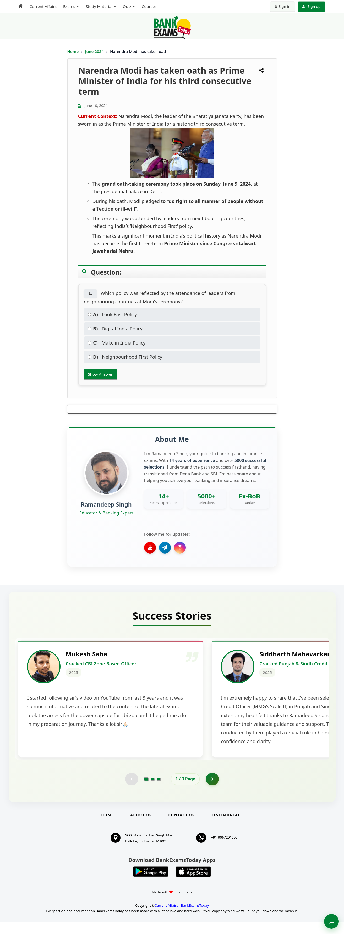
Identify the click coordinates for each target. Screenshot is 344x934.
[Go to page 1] (146, 790)
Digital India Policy (115, 328)
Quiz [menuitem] (127, 6)
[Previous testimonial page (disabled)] (131, 790)
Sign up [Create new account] (311, 6)
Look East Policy (112, 314)
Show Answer (100, 374)
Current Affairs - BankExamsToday (182, 917)
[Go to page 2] (152, 790)
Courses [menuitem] (149, 6)
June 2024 (95, 51)
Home (73, 51)
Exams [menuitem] (69, 6)
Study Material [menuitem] (99, 6)
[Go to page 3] (159, 790)
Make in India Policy (117, 343)
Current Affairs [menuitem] (43, 6)
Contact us (181, 826)
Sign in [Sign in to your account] (282, 6)
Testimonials (227, 826)
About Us (141, 826)
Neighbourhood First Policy (125, 357)
